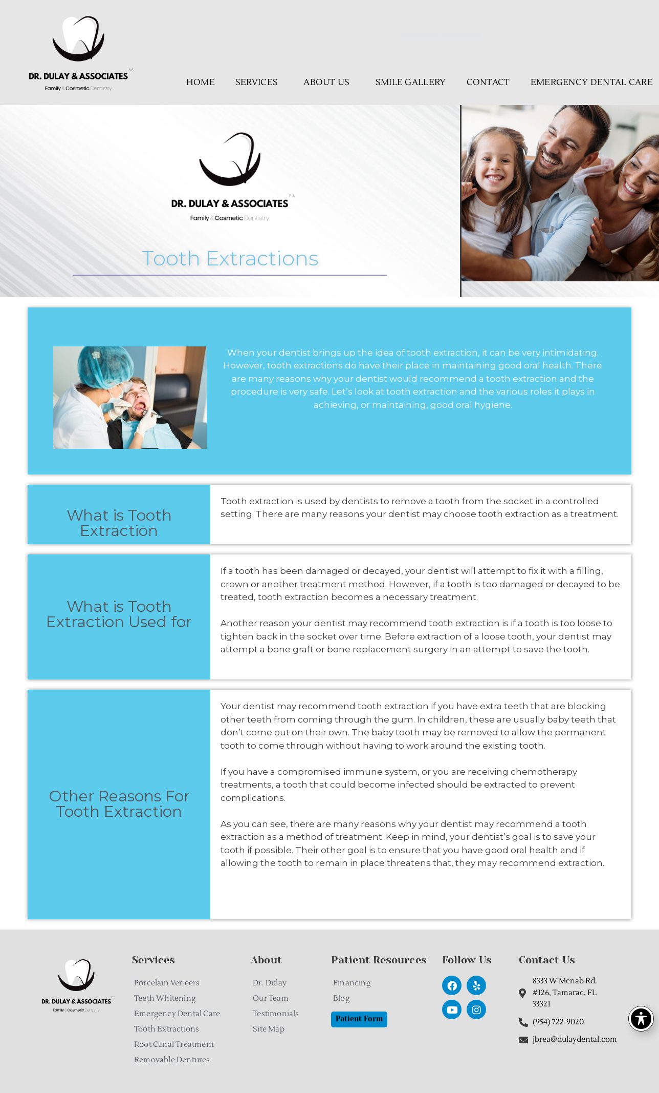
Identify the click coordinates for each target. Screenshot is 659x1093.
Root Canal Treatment (174, 1044)
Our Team (271, 998)
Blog (341, 998)
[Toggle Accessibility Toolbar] (641, 1018)
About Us (329, 82)
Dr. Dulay (270, 983)
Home (200, 82)
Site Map (268, 1029)
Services (259, 82)
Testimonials (276, 1014)
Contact (488, 82)
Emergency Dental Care (177, 1014)
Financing (351, 983)
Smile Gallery (411, 82)
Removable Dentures (172, 1060)
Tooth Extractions (166, 1029)
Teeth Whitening (164, 998)
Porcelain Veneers (167, 983)
